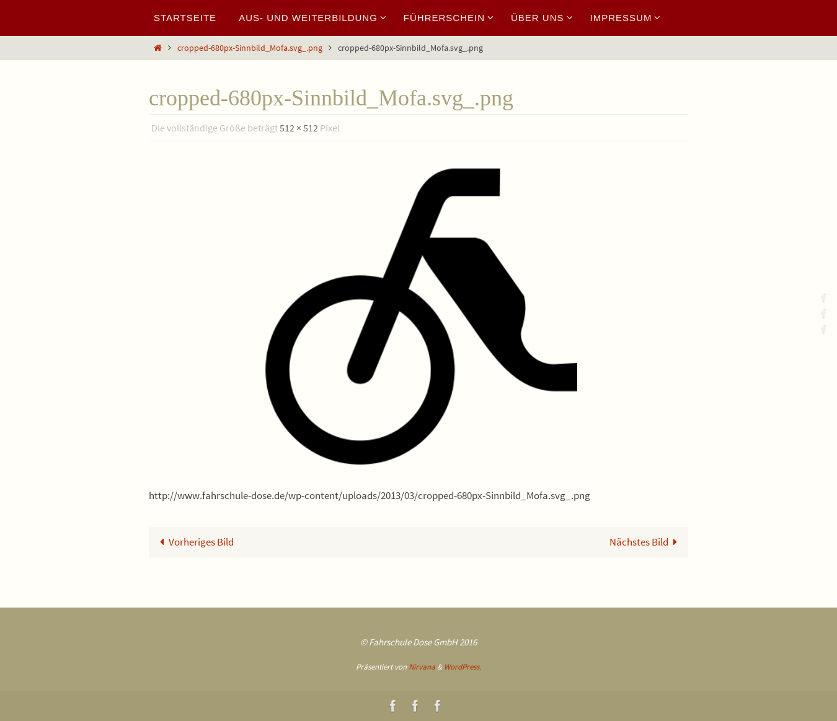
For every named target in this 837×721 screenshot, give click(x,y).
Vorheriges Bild (194, 542)
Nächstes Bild (646, 542)
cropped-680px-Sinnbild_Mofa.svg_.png (249, 48)
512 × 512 (299, 128)
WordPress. (462, 666)
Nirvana (422, 666)
